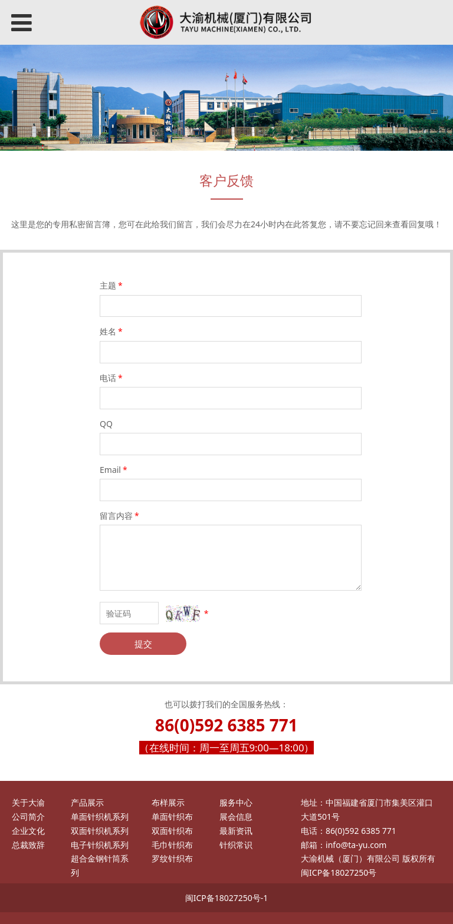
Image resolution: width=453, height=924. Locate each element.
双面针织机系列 (100, 830)
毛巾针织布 (172, 844)
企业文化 (28, 830)
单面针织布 (172, 816)
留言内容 (120, 515)
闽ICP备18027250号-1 (226, 897)
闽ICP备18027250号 (338, 872)
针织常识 (235, 844)
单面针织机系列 (100, 816)
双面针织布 (172, 830)
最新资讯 (235, 830)
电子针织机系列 (100, 844)
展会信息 (235, 816)
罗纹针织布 (172, 858)
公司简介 (28, 816)
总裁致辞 (28, 844)
